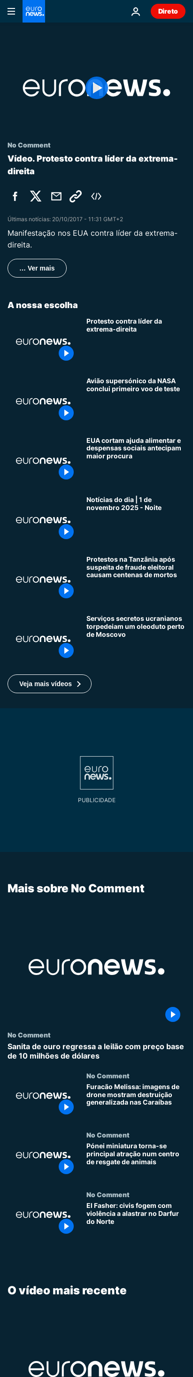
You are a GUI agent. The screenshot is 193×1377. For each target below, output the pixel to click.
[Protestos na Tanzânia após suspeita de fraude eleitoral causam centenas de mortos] (135, 580)
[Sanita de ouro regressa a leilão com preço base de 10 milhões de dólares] (96, 1051)
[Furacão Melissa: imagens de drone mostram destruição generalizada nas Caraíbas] (135, 1101)
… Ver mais (37, 268)
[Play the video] (96, 88)
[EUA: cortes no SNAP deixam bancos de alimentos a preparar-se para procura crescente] (135, 461)
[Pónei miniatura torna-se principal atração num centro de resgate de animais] (135, 1161)
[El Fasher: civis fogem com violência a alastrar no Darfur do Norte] (135, 1220)
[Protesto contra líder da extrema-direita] (135, 341)
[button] (50, 683)
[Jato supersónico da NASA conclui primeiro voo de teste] (135, 401)
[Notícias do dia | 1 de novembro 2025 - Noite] (135, 520)
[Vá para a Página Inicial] (34, 11)
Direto (168, 11)
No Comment (29, 1035)
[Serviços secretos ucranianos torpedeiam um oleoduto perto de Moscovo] (135, 639)
